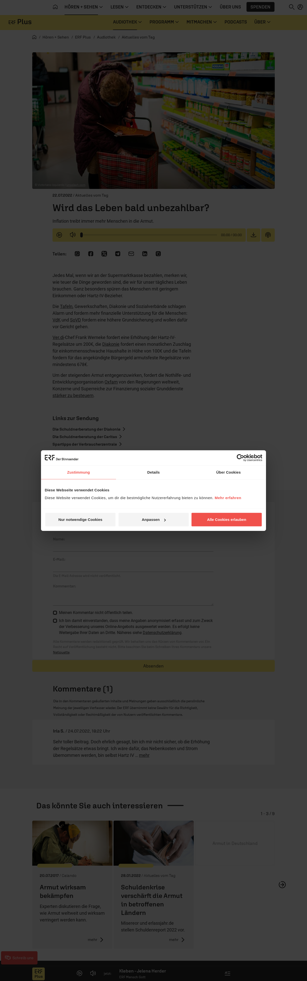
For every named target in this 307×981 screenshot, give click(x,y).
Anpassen (154, 519)
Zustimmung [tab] (78, 472)
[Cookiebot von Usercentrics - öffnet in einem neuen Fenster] (240, 457)
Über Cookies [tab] (228, 472)
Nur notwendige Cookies (80, 519)
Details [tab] (153, 472)
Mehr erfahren (228, 498)
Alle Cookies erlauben (226, 519)
